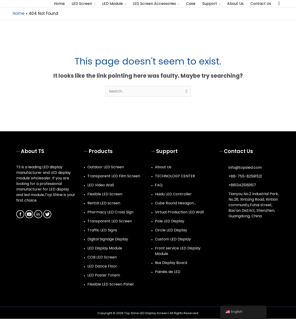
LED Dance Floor (102, 266)
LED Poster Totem (103, 275)
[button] (279, 3)
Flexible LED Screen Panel (110, 284)
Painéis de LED (167, 272)
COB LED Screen (102, 257)
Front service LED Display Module (177, 251)
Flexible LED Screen (104, 194)
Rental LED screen (103, 203)
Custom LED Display (173, 239)
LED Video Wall (100, 185)
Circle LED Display (171, 230)
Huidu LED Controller (173, 194)
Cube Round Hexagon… (175, 203)
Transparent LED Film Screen (113, 176)
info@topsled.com (245, 167)
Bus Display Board (171, 263)
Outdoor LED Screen (105, 167)
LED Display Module (104, 248)
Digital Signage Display (107, 239)
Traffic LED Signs (102, 230)
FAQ (159, 185)
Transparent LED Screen (109, 221)
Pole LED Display (169, 221)
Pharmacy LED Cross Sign (110, 212)
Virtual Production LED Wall (179, 212)
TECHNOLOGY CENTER (175, 176)
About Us (163, 167)
